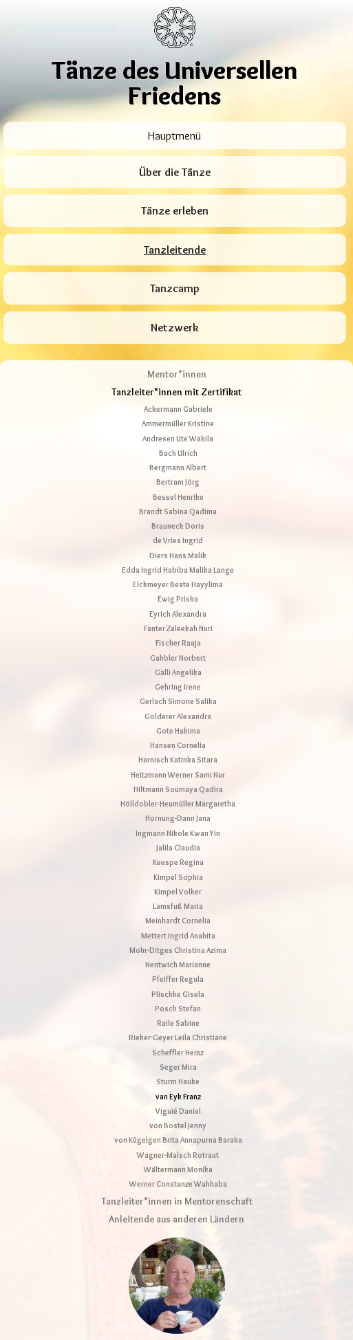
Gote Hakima (178, 648)
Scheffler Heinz (178, 970)
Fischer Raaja (178, 561)
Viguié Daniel (178, 1028)
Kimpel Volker (178, 809)
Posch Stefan (178, 926)
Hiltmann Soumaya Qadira (178, 707)
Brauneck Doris (177, 444)
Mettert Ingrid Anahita (178, 853)
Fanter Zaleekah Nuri (178, 546)
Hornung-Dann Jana (178, 736)
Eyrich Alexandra (177, 531)
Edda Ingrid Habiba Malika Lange (178, 487)
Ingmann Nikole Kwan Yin (178, 751)
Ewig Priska (178, 517)
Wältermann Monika (178, 1087)
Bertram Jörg (178, 400)
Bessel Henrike (178, 414)
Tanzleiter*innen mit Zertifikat (176, 310)
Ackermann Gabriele (178, 327)
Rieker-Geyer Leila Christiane (178, 955)
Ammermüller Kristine (178, 342)
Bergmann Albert (177, 386)
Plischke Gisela (177, 911)
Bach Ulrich (178, 370)
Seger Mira (178, 984)
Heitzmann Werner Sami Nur (178, 692)
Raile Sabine (178, 941)
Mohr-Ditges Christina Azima (177, 867)
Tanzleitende (175, 250)
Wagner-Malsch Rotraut (178, 1072)
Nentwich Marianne (178, 883)
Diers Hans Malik (177, 473)
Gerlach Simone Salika (178, 619)
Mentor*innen (176, 291)
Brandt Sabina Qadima (178, 429)
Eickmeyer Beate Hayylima (178, 502)
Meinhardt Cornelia (178, 839)
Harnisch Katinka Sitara (177, 678)
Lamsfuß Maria (178, 824)
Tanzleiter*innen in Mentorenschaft (177, 1118)
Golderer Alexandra (178, 634)
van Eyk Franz (178, 1014)
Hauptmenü (174, 135)
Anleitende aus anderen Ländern (176, 1137)
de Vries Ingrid (178, 458)
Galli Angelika (178, 590)
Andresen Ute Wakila (177, 356)
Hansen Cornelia (178, 663)
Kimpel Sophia (178, 795)
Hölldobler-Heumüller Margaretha (177, 722)
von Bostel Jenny (177, 1043)
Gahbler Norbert (178, 575)
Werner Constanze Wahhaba (178, 1102)
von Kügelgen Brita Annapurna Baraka (178, 1058)
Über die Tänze (175, 172)
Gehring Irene (178, 605)
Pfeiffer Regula (178, 897)
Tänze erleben (174, 211)
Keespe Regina (178, 780)
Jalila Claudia (178, 765)
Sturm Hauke (178, 999)
